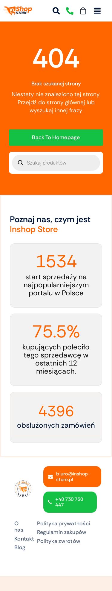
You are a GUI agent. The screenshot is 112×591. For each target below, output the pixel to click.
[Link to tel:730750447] (69, 11)
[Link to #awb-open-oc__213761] (97, 11)
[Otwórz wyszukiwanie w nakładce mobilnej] (56, 163)
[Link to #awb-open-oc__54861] (56, 11)
